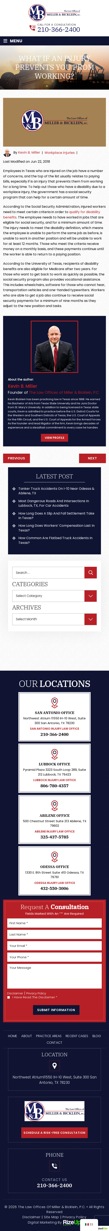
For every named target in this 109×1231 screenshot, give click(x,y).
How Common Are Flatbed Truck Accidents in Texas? (55, 540)
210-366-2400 (58, 29)
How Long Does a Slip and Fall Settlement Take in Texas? (56, 515)
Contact (54, 1042)
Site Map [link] (51, 1217)
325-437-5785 (54, 837)
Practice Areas (49, 1036)
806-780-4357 (54, 786)
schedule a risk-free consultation (54, 1133)
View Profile (54, 438)
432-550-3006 (54, 888)
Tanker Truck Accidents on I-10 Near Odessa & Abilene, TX (56, 491)
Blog (96, 1036)
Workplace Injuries (60, 153)
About (26, 1036)
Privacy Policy (36, 993)
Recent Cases (77, 1036)
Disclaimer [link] (31, 1217)
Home (12, 1036)
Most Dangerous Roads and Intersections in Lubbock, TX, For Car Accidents (53, 503)
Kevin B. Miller (29, 152)
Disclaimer (15, 993)
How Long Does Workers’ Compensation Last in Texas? (56, 528)
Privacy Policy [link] (74, 1217)
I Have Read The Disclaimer (34, 997)
